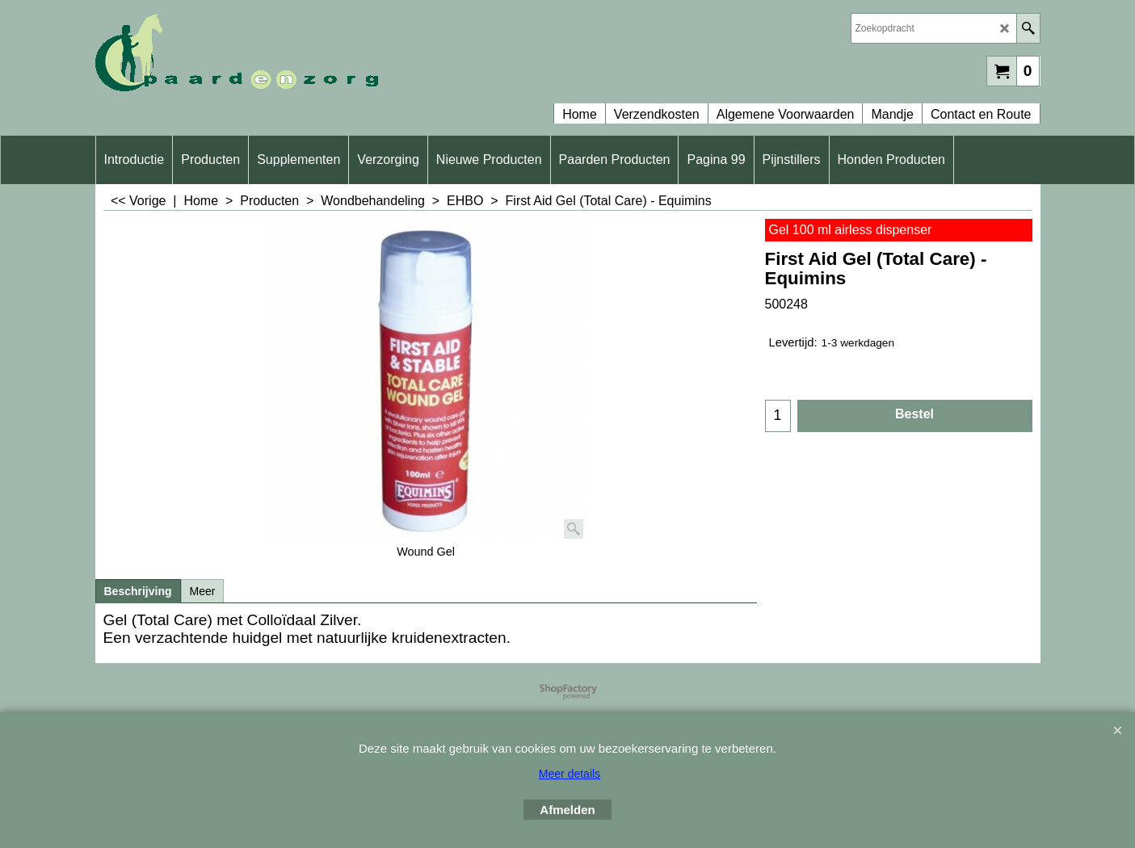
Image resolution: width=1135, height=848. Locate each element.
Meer (203, 591)
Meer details (569, 773)
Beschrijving (138, 591)
